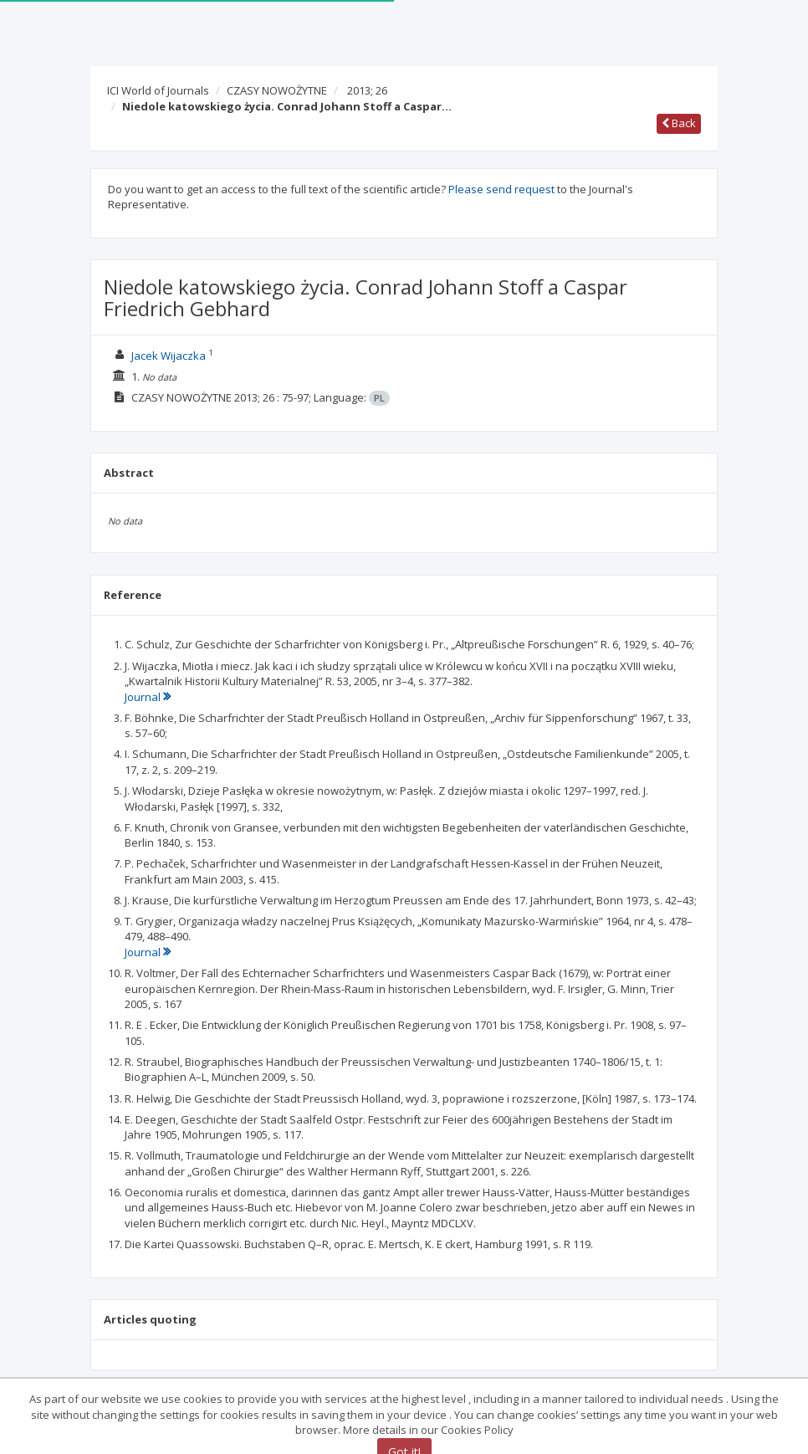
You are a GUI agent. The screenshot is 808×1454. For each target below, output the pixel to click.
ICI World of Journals (158, 90)
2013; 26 (367, 90)
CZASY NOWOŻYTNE (277, 90)
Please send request (501, 189)
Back (679, 123)
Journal (148, 696)
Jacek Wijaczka (168, 355)
